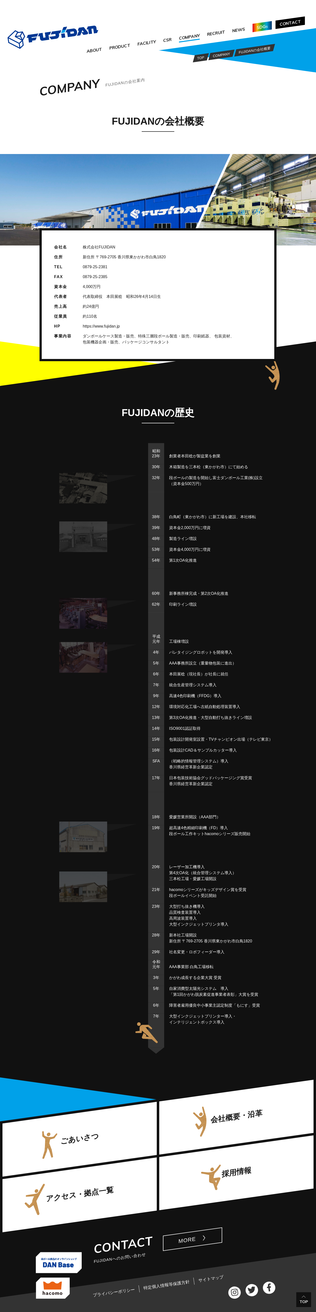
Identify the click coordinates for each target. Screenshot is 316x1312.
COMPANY (189, 37)
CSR (167, 40)
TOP (303, 1301)
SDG (262, 26)
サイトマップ (211, 1279)
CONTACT (290, 23)
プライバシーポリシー (113, 1292)
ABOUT (94, 50)
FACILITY (147, 43)
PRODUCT (119, 47)
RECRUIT (216, 33)
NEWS (238, 29)
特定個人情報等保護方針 (166, 1284)
